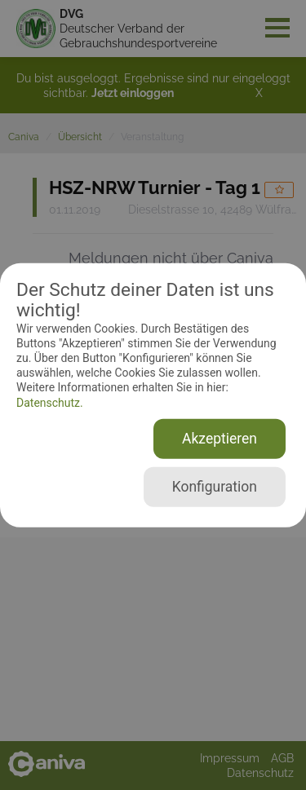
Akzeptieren (219, 438)
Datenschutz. (49, 401)
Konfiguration (214, 487)
